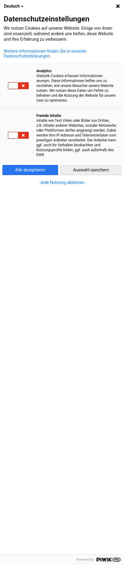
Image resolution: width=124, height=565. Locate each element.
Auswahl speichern (91, 169)
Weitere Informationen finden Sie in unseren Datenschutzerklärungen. (45, 53)
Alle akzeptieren (30, 169)
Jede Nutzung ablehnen (62, 182)
